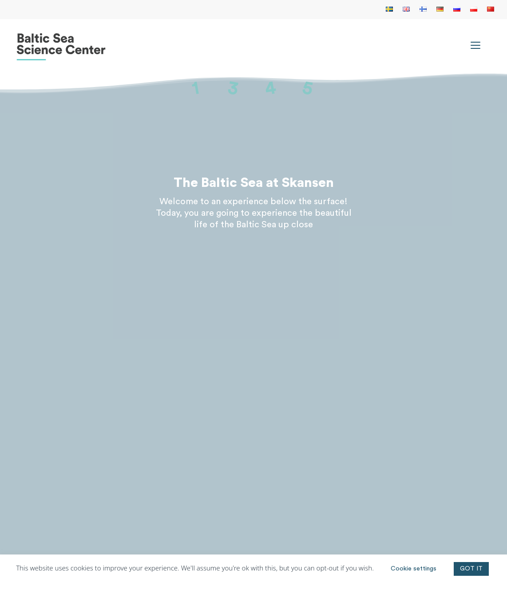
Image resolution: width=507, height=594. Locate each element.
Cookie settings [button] (413, 569)
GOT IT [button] (471, 569)
